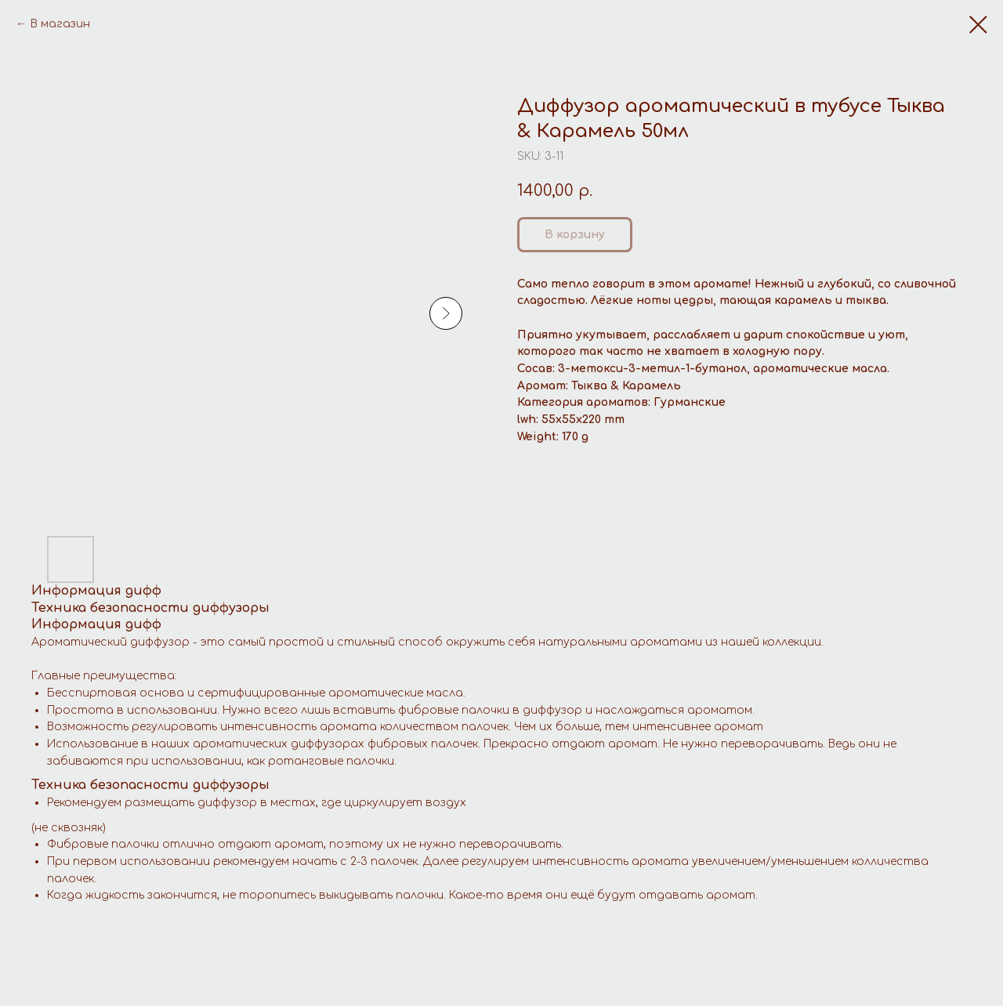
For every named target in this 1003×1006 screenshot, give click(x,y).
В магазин (60, 24)
